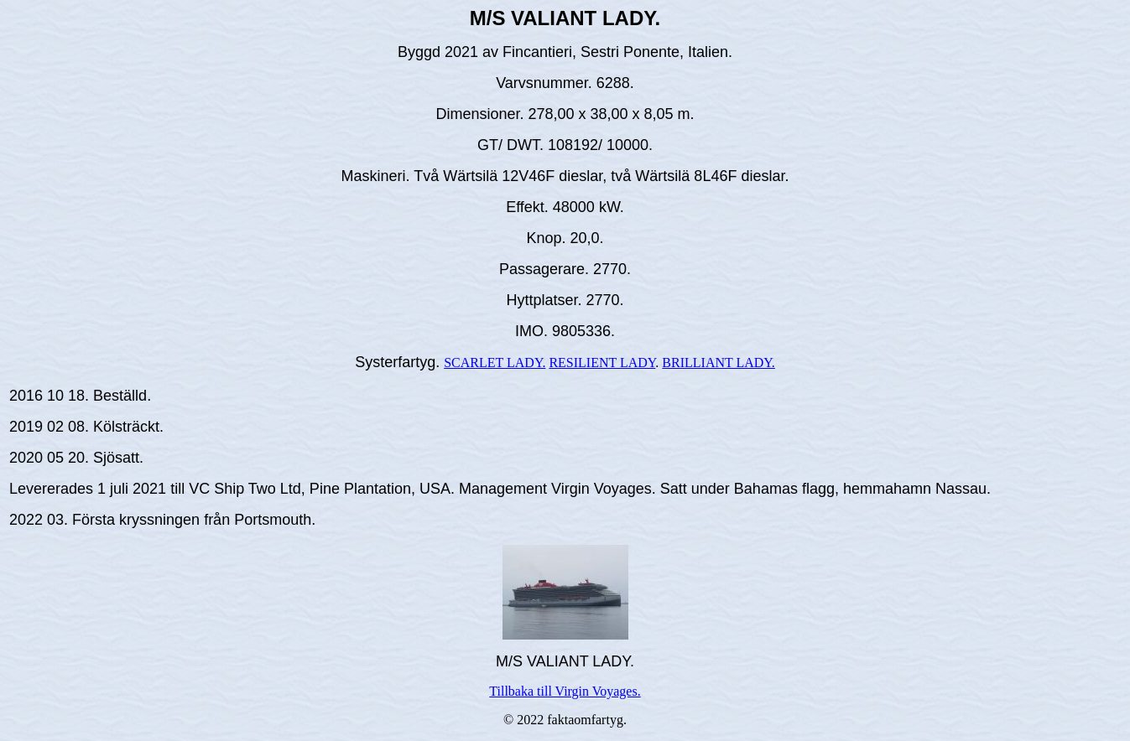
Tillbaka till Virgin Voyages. (564, 691)
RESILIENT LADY (602, 362)
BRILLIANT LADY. (718, 362)
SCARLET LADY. (494, 362)
